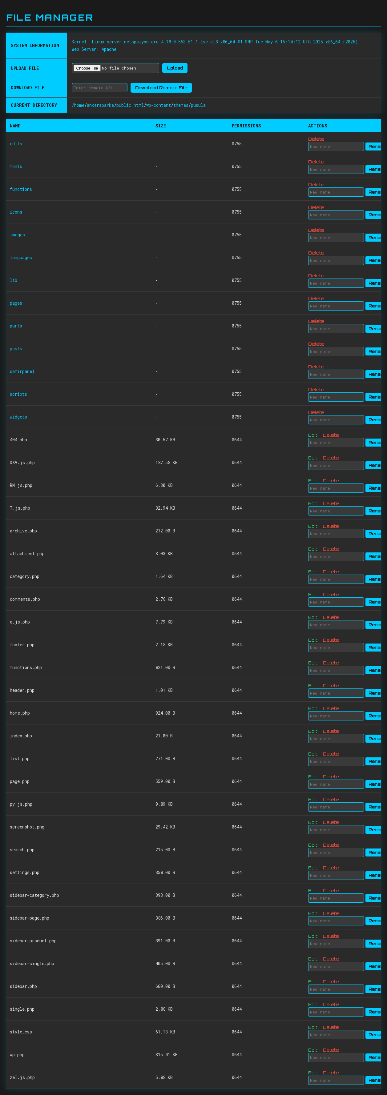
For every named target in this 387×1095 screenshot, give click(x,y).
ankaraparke (100, 105)
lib (13, 280)
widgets (18, 417)
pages (16, 303)
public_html (130, 105)
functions (21, 189)
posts (16, 348)
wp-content (158, 105)
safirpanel (22, 371)
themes (180, 105)
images (17, 235)
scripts (18, 394)
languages (21, 257)
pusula (198, 105)
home (79, 105)
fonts (16, 166)
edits (16, 143)
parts (16, 326)
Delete (316, 139)
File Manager (50, 17)
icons (16, 212)
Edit (312, 435)
